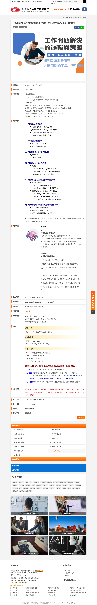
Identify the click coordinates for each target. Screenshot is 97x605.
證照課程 (17, 455)
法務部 (28, 590)
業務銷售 (58, 485)
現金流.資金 (63, 482)
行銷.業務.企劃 (56, 442)
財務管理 (36, 482)
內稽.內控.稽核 (19, 434)
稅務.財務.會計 (56, 430)
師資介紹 (15, 465)
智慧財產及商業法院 (54, 590)
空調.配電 (45, 485)
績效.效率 (15, 491)
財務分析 (21, 482)
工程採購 (76, 482)
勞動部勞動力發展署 (32, 593)
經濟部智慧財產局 (75, 590)
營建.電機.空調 (19, 442)
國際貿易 (15, 485)
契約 (33, 485)
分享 (77, 27)
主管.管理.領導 (19, 451)
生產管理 (58, 488)
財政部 (15, 595)
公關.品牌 (78, 485)
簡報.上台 (15, 488)
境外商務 (21, 485)
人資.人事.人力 (56, 446)
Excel (64, 488)
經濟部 (15, 588)
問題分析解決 (76, 488)
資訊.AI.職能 (56, 451)
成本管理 (42, 482)
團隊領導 (32, 488)
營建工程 (52, 485)
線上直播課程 (18, 430)
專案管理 (45, 488)
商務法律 (38, 485)
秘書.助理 (28, 491)
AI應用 (69, 488)
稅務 (27, 482)
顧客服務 (65, 485)
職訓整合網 (51, 593)
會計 (31, 482)
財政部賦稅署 (30, 595)
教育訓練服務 (74, 9)
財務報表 (15, 482)
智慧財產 (28, 485)
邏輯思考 (52, 488)
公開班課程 (16, 425)
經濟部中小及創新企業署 (78, 588)
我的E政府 (73, 595)
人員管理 (38, 488)
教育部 (15, 593)
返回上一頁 (81, 417)
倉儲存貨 (70, 482)
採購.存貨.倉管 (56, 434)
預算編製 (49, 482)
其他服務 (15, 459)
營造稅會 (55, 482)
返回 (93, 311)
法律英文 (21, 491)
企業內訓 (15, 470)
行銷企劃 (71, 485)
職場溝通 (25, 488)
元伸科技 (72, 603)
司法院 (15, 590)
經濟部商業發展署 (31, 588)
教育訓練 (65, 17)
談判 (20, 488)
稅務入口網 (51, 595)
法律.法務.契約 (56, 438)
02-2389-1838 (60, 9)
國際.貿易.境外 (19, 438)
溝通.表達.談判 (19, 446)
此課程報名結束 (93, 300)
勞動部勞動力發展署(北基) (78, 593)
